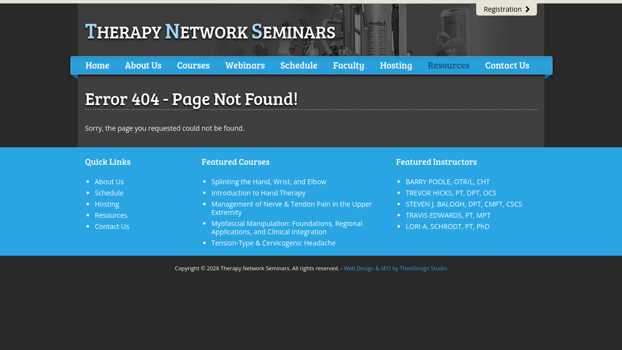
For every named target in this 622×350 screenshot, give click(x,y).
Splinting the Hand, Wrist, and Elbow (269, 181)
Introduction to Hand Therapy (258, 192)
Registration (507, 9)
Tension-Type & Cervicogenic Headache (273, 242)
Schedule (298, 65)
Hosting (396, 65)
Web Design (359, 268)
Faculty (348, 65)
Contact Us (507, 65)
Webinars (245, 65)
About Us (143, 65)
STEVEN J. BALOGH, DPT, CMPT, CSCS (464, 204)
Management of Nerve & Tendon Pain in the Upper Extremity (291, 208)
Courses (193, 65)
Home (97, 65)
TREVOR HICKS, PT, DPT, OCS (451, 192)
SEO (385, 268)
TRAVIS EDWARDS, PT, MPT (448, 215)
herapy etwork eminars (210, 31)
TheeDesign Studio (423, 268)
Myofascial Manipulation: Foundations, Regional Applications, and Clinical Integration (287, 227)
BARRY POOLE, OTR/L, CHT (448, 181)
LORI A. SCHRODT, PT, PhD (448, 226)
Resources (448, 65)
